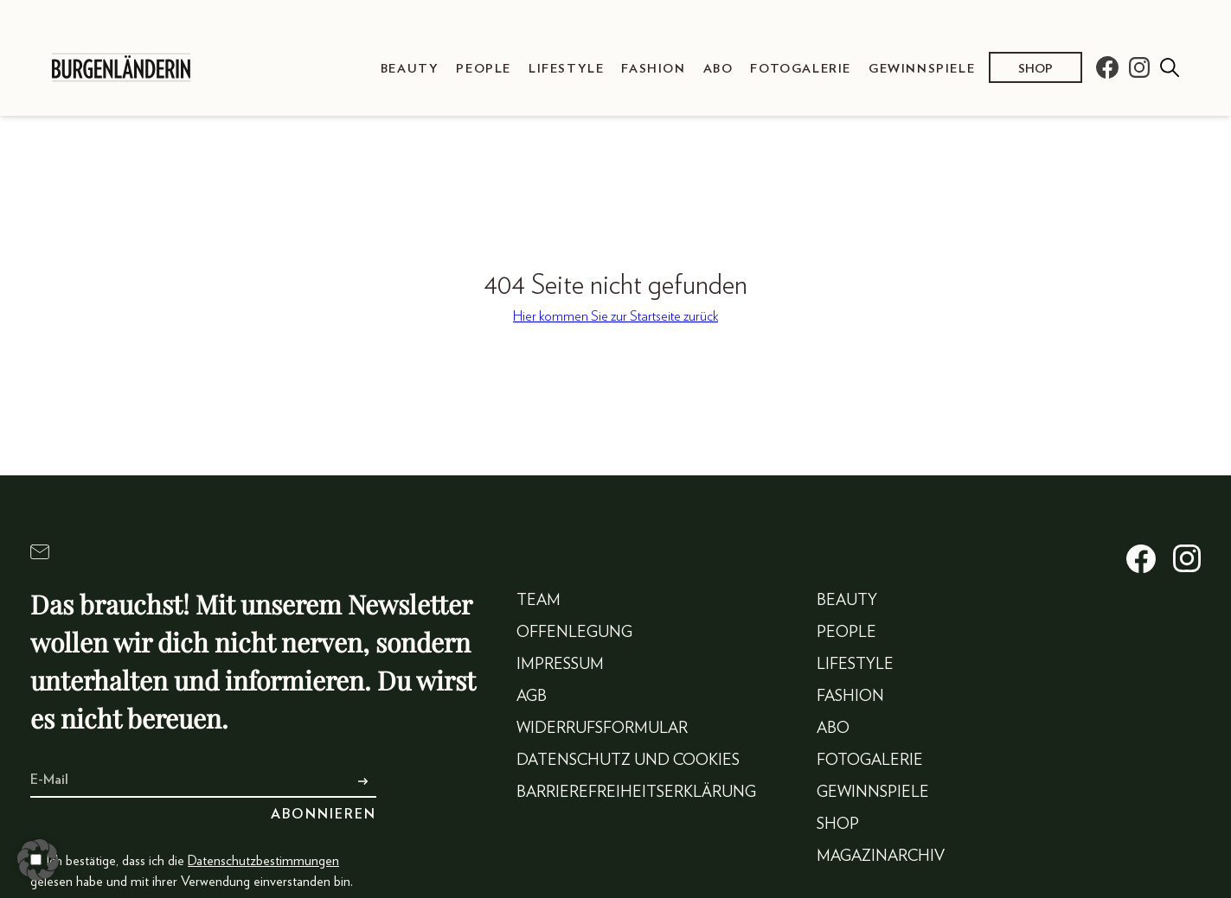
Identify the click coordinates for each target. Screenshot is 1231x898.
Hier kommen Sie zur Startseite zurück (615, 316)
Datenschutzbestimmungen (263, 861)
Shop (1035, 68)
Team (538, 600)
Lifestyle (566, 68)
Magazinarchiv (881, 856)
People (483, 68)
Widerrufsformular (602, 728)
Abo (718, 68)
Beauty (410, 68)
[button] (38, 860)
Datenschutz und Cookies (628, 760)
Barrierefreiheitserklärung (636, 792)
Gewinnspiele (922, 68)
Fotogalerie (800, 68)
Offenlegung (574, 632)
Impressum (560, 664)
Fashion (653, 68)
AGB (531, 696)
